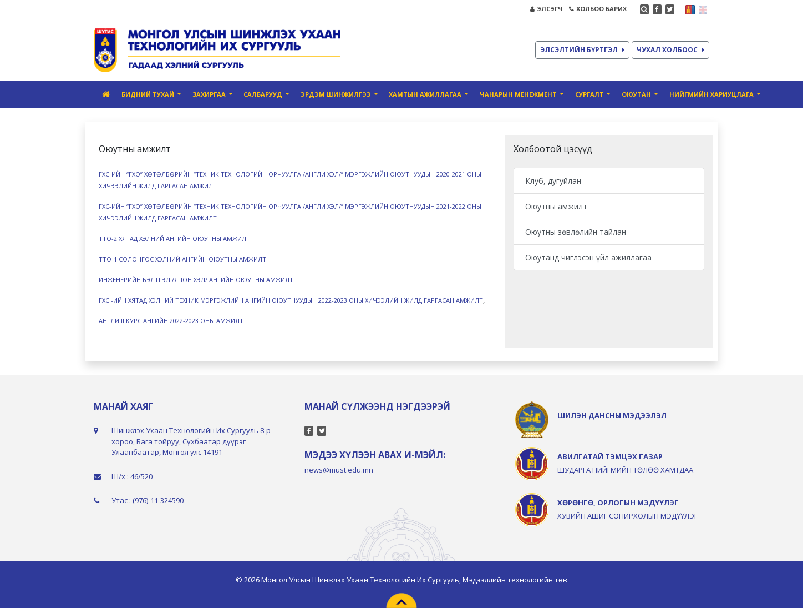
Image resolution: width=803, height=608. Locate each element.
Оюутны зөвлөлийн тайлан (575, 232)
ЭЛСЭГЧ (546, 8)
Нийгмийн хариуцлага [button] (712, 94)
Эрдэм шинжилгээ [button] (337, 94)
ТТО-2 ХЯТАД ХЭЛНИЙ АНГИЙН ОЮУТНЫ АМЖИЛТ (174, 238)
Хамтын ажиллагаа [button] (426, 94)
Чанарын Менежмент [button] (519, 94)
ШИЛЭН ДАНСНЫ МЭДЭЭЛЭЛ (612, 415)
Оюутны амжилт (556, 206)
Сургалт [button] (590, 94)
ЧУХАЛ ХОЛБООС (670, 49)
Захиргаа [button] (209, 94)
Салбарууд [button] (263, 94)
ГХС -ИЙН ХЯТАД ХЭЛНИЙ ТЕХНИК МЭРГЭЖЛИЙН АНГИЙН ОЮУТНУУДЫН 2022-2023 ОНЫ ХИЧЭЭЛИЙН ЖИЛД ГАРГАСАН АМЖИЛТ (291, 300)
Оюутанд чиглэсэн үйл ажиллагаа (588, 257)
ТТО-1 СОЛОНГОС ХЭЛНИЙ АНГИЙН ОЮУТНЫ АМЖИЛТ (182, 259)
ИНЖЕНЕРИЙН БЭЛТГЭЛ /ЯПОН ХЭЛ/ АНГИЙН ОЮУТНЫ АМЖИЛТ (196, 279)
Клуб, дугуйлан (553, 180)
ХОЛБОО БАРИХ (598, 8)
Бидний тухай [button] (148, 94)
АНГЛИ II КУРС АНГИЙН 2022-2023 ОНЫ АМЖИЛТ (171, 320)
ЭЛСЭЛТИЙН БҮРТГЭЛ (582, 49)
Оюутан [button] (637, 94)
